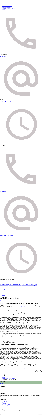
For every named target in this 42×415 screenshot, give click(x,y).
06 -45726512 (3, 56)
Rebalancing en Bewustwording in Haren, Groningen (18, 285)
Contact (3, 9)
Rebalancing (4, 3)
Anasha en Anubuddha (21, 306)
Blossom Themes (14, 410)
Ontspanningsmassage (6, 5)
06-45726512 (4, 377)
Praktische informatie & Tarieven (8, 8)
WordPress (29, 410)
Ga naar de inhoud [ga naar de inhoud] (3, 0)
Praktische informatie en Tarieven (26, 368)
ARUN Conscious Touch (7, 6)
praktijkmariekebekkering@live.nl (6, 101)
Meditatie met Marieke (6, 7)
